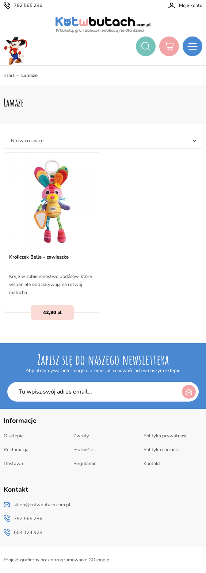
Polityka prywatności (166, 436)
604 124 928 (28, 532)
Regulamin (84, 463)
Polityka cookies (161, 449)
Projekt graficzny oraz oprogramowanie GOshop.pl (57, 560)
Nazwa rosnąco (27, 141)
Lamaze (29, 75)
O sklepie (14, 436)
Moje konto (190, 5)
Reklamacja (16, 449)
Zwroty (81, 436)
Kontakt (152, 463)
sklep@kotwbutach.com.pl (42, 505)
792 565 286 (28, 5)
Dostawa (13, 463)
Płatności (83, 449)
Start (9, 75)
